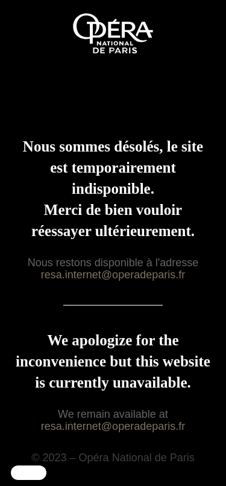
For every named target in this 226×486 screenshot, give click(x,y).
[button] (28, 472)
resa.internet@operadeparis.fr (113, 275)
